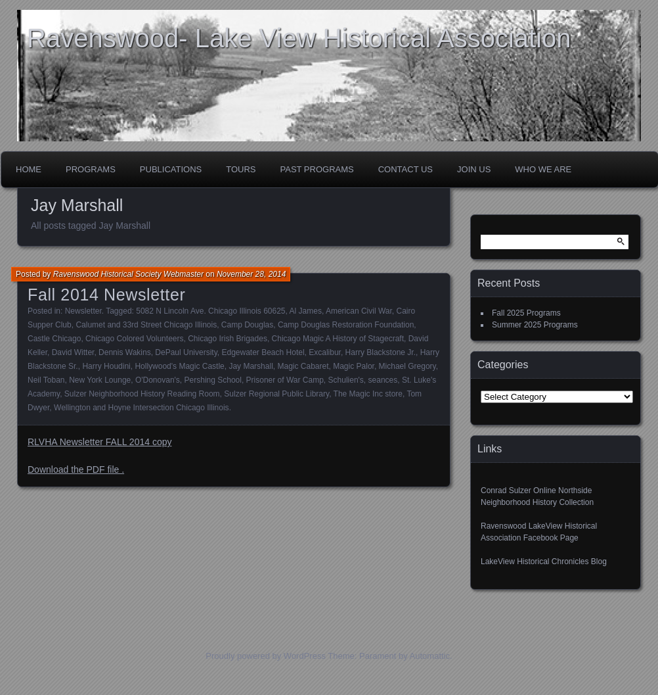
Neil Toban (46, 380)
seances (383, 380)
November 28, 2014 (251, 274)
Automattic (430, 656)
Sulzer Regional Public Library (276, 393)
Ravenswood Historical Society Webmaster (128, 274)
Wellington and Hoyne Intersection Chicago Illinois (141, 407)
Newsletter (83, 311)
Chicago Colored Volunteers (134, 338)
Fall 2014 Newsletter (106, 294)
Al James (306, 311)
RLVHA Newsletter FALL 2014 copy (99, 442)
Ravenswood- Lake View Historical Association (299, 38)
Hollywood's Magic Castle (179, 366)
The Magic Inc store (368, 393)
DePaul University (186, 352)
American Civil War (359, 311)
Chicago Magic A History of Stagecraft (338, 338)
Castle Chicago (54, 338)
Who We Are (543, 169)
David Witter (73, 352)
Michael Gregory (407, 366)
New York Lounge (100, 380)
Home (28, 169)
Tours (240, 169)
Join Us (474, 169)
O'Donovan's (157, 380)
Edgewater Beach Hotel (262, 352)
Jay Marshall (251, 366)
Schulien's (346, 380)
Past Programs (317, 169)
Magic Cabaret (302, 366)
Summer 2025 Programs (535, 324)
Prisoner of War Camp (285, 380)
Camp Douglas (247, 324)
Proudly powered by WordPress (266, 656)
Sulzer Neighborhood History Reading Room (142, 393)
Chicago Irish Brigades (227, 338)
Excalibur (325, 352)
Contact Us (405, 169)
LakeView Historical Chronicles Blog (544, 561)
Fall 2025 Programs (526, 313)
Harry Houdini (106, 366)
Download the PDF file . (76, 469)
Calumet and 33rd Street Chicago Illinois (146, 324)
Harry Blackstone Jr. (380, 352)
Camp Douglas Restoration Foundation (346, 324)
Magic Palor (353, 366)
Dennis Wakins (125, 352)
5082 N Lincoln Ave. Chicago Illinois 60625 (210, 311)
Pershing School (213, 380)
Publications (171, 169)
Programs (91, 169)
